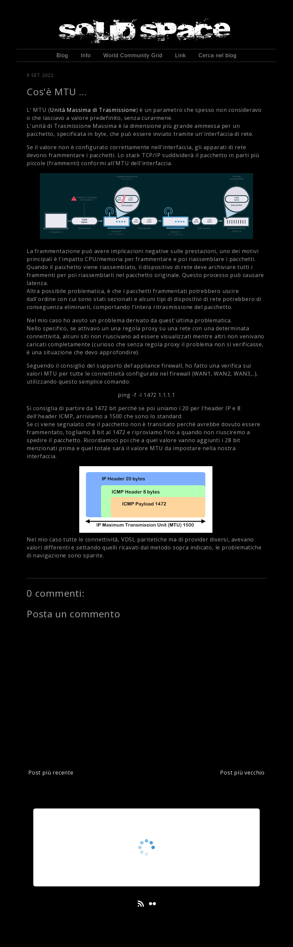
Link (180, 55)
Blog (62, 55)
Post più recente (51, 772)
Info (86, 55)
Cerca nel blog (217, 55)
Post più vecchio (242, 772)
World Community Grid (132, 55)
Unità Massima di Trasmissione (93, 110)
